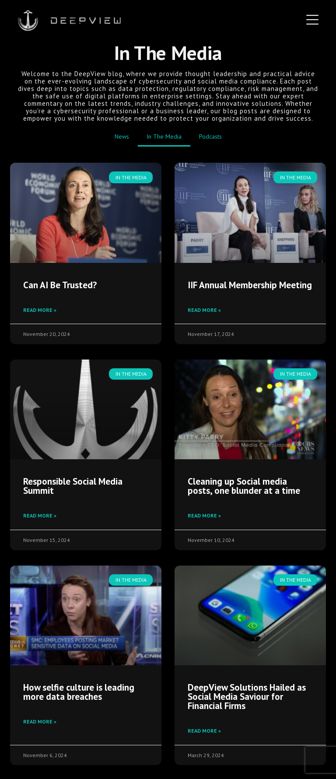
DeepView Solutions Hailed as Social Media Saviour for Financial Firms (247, 696)
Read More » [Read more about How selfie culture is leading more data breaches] (39, 721)
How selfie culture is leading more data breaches (78, 691)
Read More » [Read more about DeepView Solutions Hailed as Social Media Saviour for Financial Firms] (204, 730)
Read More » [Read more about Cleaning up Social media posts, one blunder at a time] (204, 515)
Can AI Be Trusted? (60, 285)
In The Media (164, 136)
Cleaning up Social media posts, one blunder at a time (244, 485)
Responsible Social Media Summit (72, 485)
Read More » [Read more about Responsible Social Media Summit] (39, 515)
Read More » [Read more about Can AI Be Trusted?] (39, 310)
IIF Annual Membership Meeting (250, 285)
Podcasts (210, 136)
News (122, 136)
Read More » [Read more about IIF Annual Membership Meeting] (204, 310)
